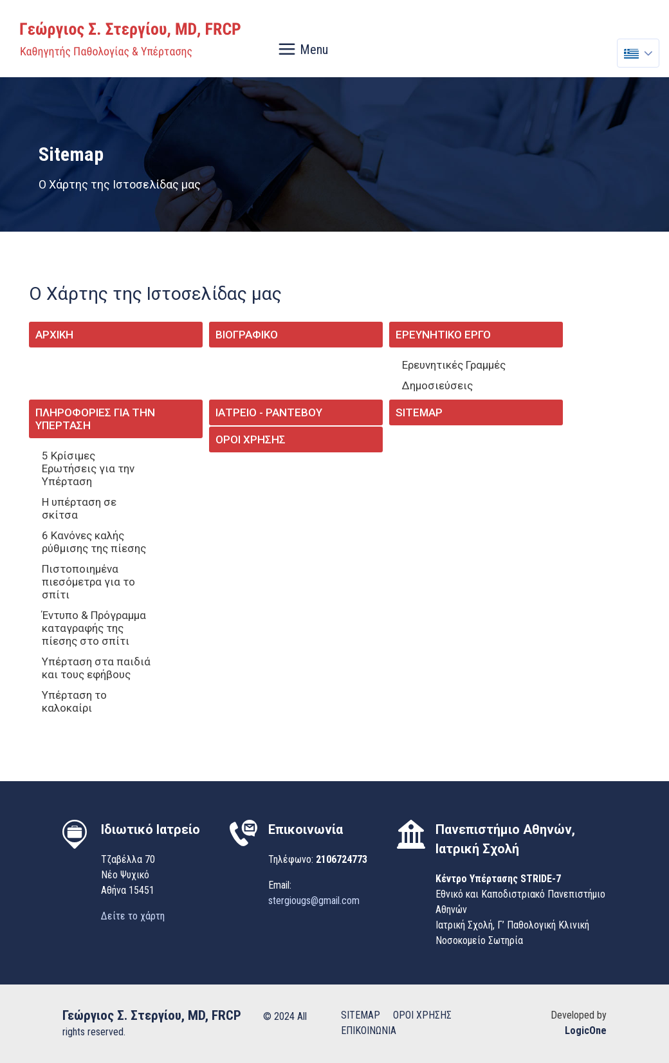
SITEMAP (360, 1015)
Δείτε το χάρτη (133, 916)
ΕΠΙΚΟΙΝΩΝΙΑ (368, 1030)
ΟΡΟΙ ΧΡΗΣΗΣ (422, 1015)
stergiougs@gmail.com (314, 900)
